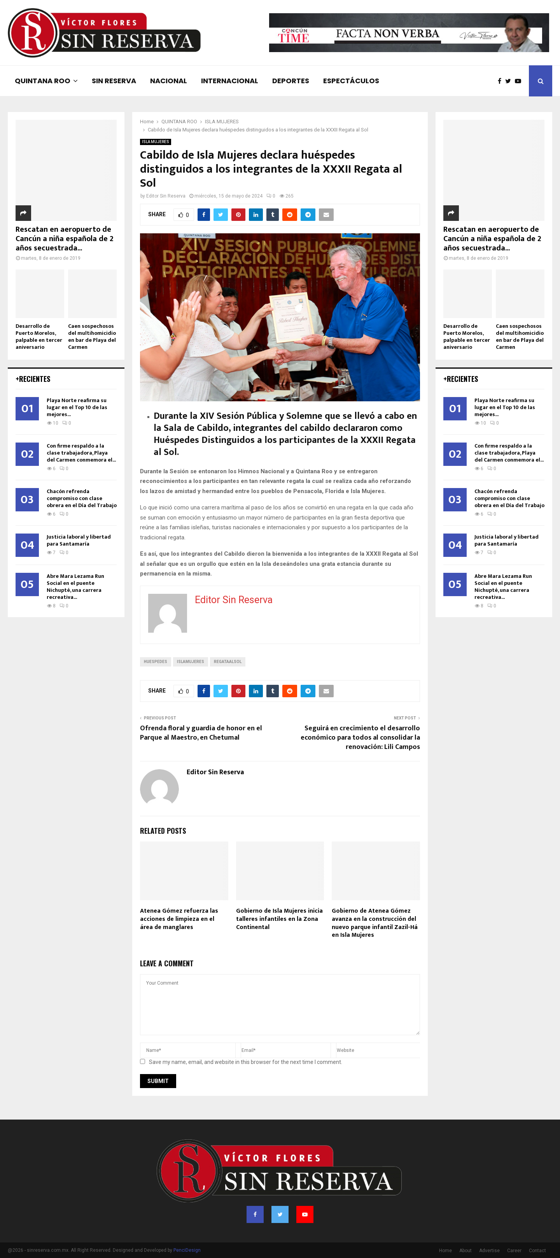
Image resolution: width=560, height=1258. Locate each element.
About (465, 1250)
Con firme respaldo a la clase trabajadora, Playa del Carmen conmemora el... (81, 452)
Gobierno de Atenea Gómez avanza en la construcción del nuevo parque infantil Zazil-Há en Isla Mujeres (375, 923)
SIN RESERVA (114, 81)
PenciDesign (187, 1250)
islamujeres (190, 662)
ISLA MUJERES (155, 142)
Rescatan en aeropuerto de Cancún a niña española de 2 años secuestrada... (65, 239)
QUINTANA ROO (42, 81)
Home (445, 1250)
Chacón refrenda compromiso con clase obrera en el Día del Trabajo (82, 498)
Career (514, 1250)
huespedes (155, 662)
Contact (537, 1250)
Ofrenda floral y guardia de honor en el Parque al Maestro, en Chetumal (201, 733)
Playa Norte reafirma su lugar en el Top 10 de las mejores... (77, 407)
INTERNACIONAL (229, 81)
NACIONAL (168, 81)
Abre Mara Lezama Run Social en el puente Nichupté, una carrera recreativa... (75, 587)
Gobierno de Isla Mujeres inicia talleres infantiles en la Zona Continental (279, 919)
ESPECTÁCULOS (351, 81)
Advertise (489, 1250)
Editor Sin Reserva (166, 196)
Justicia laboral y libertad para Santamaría (79, 540)
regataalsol (228, 662)
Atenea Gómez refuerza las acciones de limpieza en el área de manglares (179, 919)
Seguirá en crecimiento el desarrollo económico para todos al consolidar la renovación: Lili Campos (360, 738)
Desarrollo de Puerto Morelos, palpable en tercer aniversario (39, 337)
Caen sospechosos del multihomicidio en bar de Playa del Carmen (92, 337)
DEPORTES (290, 81)
